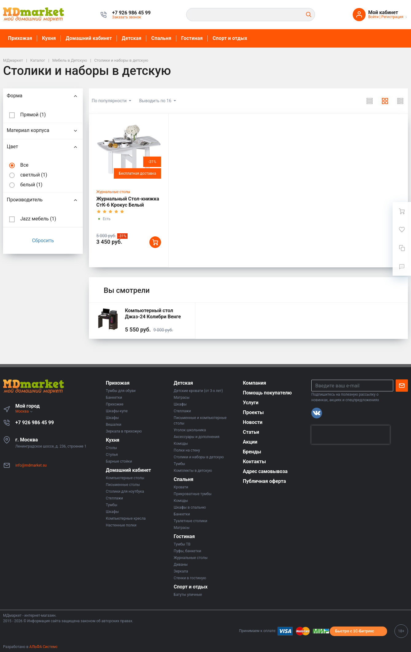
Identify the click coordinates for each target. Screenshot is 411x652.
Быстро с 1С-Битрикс (354, 631)
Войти (373, 17)
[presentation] (350, 434)
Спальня (161, 38)
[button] (131, 12)
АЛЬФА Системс (43, 647)
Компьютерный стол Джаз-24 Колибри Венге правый (153, 317)
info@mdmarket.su (31, 465)
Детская (131, 38)
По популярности (110, 100)
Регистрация (392, 17)
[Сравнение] (402, 248)
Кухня (49, 38)
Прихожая (20, 38)
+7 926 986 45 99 (34, 422)
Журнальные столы (113, 192)
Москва (24, 411)
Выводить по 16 (155, 100)
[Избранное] (402, 229)
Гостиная (192, 38)
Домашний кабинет (89, 38)
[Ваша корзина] (402, 211)
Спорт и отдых (230, 38)
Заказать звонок (126, 17)
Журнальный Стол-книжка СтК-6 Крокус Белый (127, 202)
